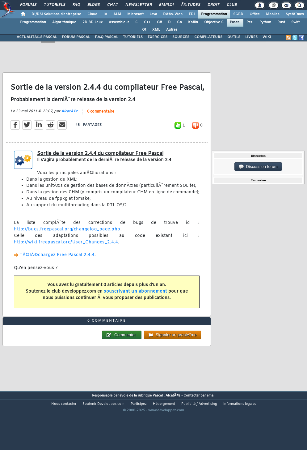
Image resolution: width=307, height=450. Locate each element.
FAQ (76, 4)
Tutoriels (54, 4)
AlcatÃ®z (69, 119)
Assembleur (119, 22)
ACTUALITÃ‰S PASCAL (37, 37)
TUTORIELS (133, 37)
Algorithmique (64, 22)
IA (105, 14)
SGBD (238, 14)
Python (265, 22)
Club (231, 4)
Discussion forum (258, 166)
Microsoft (135, 14)
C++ (147, 22)
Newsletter (138, 4)
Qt (144, 30)
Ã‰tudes (190, 4)
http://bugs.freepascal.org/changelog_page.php (67, 238)
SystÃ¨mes (295, 14)
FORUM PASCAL (76, 37)
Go (179, 22)
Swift (295, 22)
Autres (172, 30)
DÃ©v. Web (173, 14)
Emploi (166, 4)
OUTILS (233, 37)
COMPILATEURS (208, 37)
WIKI (267, 37)
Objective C (214, 22)
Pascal (235, 22)
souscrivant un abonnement (135, 300)
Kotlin (193, 22)
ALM (117, 14)
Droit (213, 4)
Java (153, 14)
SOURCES (180, 37)
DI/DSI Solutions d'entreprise (56, 14)
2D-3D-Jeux (92, 22)
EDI (192, 14)
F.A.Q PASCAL (106, 37)
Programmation (214, 14)
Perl (249, 22)
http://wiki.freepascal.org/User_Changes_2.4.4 (66, 251)
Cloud (92, 14)
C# (159, 22)
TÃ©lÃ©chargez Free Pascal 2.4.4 (57, 263)
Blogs (93, 4)
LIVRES (251, 37)
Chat (113, 4)
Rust (281, 22)
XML (156, 30)
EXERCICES (157, 37)
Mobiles (273, 14)
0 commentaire (100, 120)
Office (255, 14)
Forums (28, 4)
